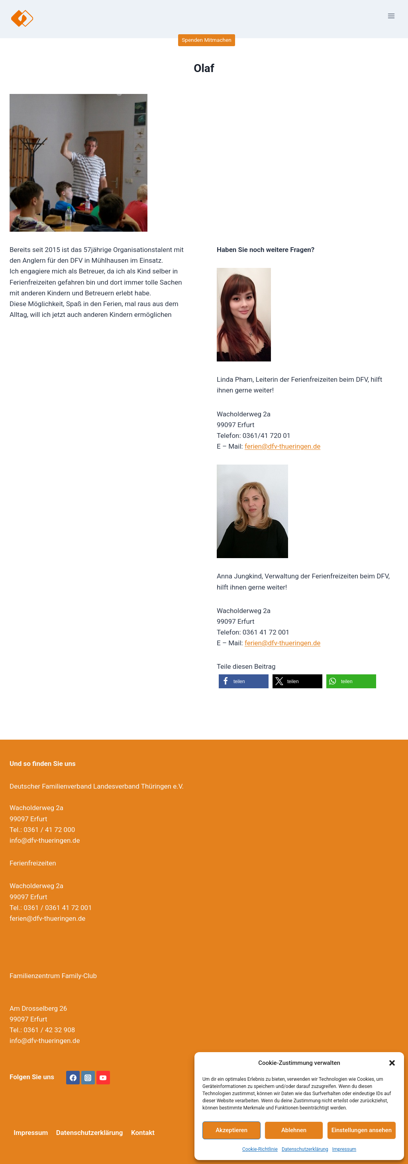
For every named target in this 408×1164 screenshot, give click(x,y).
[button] (392, 1063)
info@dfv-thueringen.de (45, 840)
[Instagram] (88, 1077)
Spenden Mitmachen (206, 40)
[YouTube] (103, 1077)
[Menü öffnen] (391, 16)
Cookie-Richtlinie (260, 1149)
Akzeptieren (231, 1130)
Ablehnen (293, 1130)
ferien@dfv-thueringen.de (282, 446)
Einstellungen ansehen (362, 1130)
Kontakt (143, 1133)
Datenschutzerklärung (305, 1149)
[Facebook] (73, 1077)
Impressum (344, 1149)
